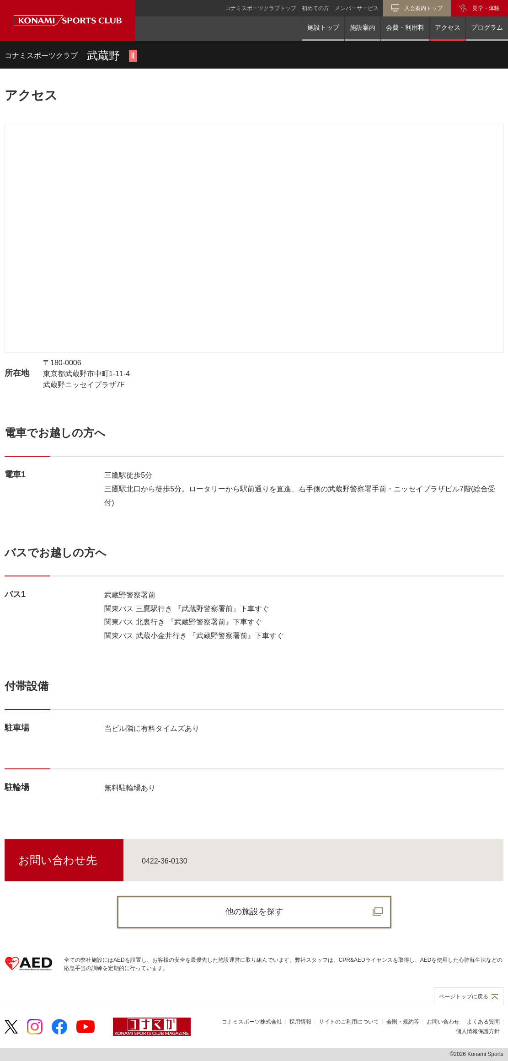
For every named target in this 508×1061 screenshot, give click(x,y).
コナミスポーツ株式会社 (252, 1021)
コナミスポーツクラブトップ (260, 8)
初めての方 (315, 8)
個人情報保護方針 (478, 1031)
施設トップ (323, 27)
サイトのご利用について (349, 1021)
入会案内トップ (423, 8)
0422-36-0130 (164, 861)
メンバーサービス (357, 8)
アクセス (447, 27)
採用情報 (300, 1021)
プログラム (487, 27)
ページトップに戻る (463, 996)
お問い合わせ (443, 1021)
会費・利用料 (405, 27)
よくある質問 (483, 1021)
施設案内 (362, 27)
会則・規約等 (402, 1021)
